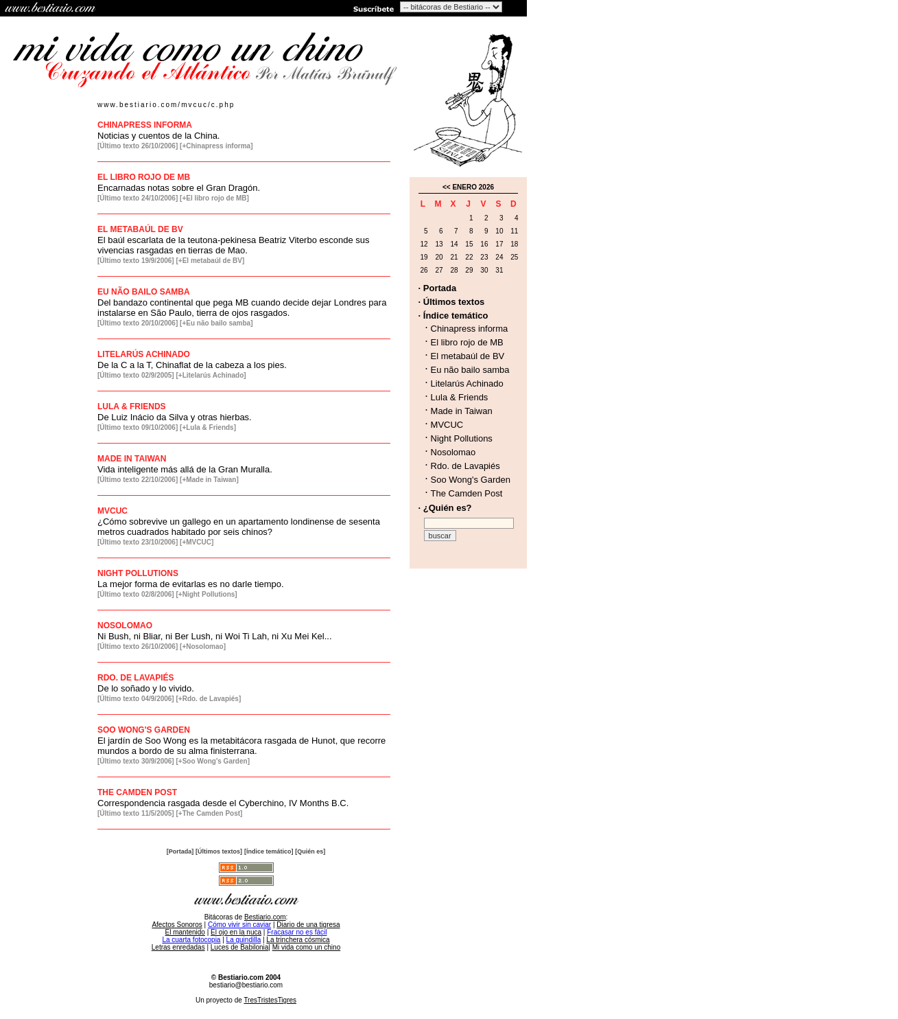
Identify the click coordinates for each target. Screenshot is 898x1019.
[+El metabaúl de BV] (210, 260)
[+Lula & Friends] (208, 427)
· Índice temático (453, 315)
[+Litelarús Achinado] (211, 375)
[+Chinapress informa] (216, 146)
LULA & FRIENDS (131, 406)
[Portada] (180, 851)
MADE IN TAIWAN (131, 458)
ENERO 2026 (473, 187)
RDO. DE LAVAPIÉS (135, 678)
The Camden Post (467, 493)
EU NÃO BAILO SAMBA (143, 292)
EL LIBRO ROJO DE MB (143, 177)
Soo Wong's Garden (470, 479)
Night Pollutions (462, 438)
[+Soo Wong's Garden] (212, 761)
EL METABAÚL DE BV (140, 229)
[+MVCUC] (196, 542)
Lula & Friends (459, 397)
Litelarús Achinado (467, 383)
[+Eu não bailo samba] (216, 323)
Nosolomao (453, 452)
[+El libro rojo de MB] (214, 198)
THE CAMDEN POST (137, 792)
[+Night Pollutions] (206, 594)
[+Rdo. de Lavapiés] (208, 698)
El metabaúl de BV (468, 356)
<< (446, 187)
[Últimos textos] (219, 851)
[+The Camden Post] (209, 813)
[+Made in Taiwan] (209, 479)
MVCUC (112, 511)
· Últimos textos (451, 302)
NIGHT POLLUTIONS (137, 573)
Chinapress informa (469, 328)
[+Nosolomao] (203, 646)
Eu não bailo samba (470, 370)
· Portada (437, 288)
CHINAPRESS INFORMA (144, 125)
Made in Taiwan (462, 411)
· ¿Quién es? (445, 508)
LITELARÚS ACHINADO (143, 354)
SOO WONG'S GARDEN (143, 730)
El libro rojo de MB (467, 342)
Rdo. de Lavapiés (465, 466)
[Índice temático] (269, 851)
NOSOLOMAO (124, 625)
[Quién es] (310, 851)
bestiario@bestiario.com (246, 985)
